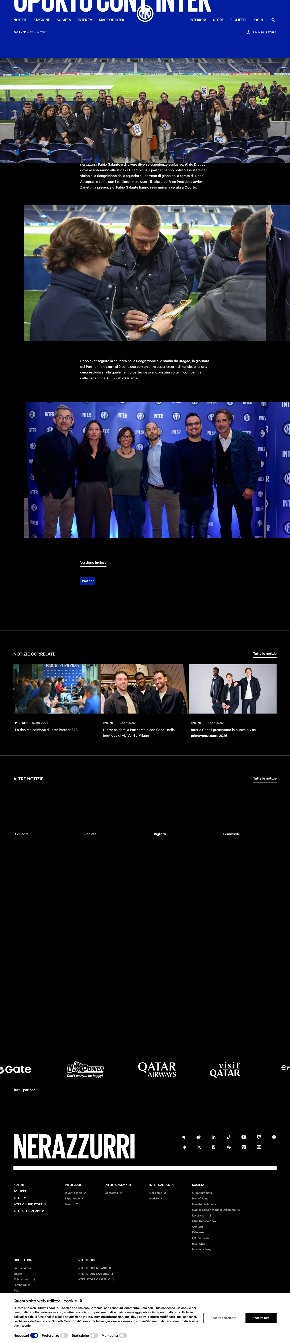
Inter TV (19, 1198)
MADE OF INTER (111, 20)
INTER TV (85, 20)
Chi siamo (155, 1193)
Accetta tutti (261, 1318)
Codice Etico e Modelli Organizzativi (216, 1210)
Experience (72, 1198)
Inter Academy (116, 1185)
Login (257, 20)
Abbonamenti (22, 1279)
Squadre (20, 1191)
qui (127, 1317)
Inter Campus (159, 1185)
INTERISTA (198, 20)
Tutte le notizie (265, 605)
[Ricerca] (273, 19)
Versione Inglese (93, 514)
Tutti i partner (24, 1090)
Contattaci (112, 1193)
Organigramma (202, 1193)
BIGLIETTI (238, 20)
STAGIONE (41, 20)
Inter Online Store (28, 1204)
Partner (88, 533)
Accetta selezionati (223, 1318)
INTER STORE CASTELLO (93, 1279)
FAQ (16, 1290)
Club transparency (204, 1221)
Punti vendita (22, 1268)
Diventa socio (74, 1193)
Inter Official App (27, 1211)
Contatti (197, 1226)
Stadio (17, 1274)
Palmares (198, 1232)
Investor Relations (204, 1204)
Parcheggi (20, 1285)
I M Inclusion (200, 1238)
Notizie (19, 1185)
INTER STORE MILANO (92, 1268)
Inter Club (73, 1185)
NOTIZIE (20, 20)
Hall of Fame (200, 1198)
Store (218, 20)
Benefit (70, 1204)
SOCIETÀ (64, 20)
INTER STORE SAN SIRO (93, 1274)
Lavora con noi (201, 1215)
